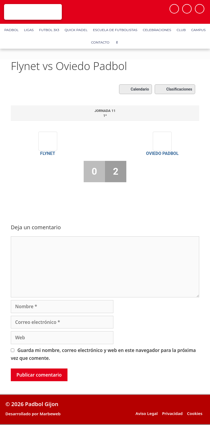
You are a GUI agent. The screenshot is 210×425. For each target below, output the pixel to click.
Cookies (194, 413)
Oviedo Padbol (162, 153)
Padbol (11, 30)
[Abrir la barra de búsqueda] (116, 42)
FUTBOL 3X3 (49, 30)
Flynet (47, 153)
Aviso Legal (147, 413)
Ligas (29, 30)
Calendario (135, 89)
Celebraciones (157, 30)
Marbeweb (50, 413)
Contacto (100, 42)
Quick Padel (76, 30)
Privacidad (172, 413)
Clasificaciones (175, 89)
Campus (198, 30)
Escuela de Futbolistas (115, 30)
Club (181, 30)
